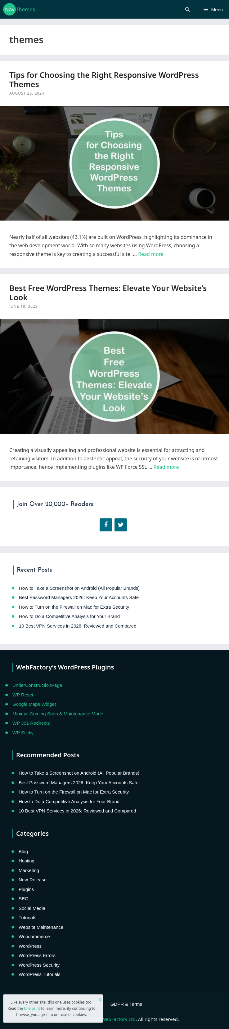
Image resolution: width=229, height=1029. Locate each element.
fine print (32, 1008)
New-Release (33, 879)
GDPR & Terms (126, 1004)
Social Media (32, 908)
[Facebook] (106, 524)
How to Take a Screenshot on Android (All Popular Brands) (79, 588)
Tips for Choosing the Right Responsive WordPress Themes (104, 79)
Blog (23, 851)
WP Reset (22, 694)
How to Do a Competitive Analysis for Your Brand (69, 616)
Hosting (26, 860)
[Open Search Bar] (187, 9)
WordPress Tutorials (40, 974)
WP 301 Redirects (31, 723)
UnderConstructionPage (37, 685)
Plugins (26, 889)
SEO (24, 898)
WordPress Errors (37, 955)
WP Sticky (23, 732)
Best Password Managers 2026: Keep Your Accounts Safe (79, 597)
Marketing (29, 870)
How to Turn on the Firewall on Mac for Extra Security (74, 607)
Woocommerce (34, 936)
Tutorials (27, 917)
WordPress (30, 946)
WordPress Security (39, 965)
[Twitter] (121, 524)
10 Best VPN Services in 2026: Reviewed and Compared (78, 626)
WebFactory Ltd (118, 1019)
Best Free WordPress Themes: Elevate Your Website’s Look (108, 292)
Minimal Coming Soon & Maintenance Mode (57, 713)
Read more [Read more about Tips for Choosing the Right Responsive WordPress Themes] (151, 254)
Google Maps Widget (34, 704)
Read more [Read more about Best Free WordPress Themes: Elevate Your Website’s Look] (166, 466)
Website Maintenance (41, 927)
